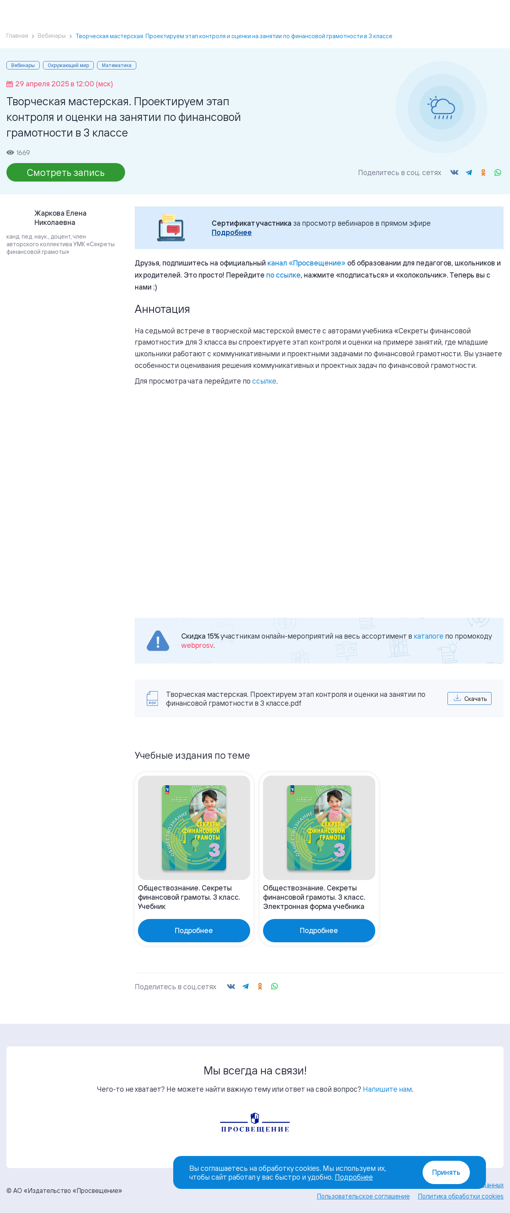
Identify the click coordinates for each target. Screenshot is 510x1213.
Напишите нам (387, 1088)
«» (306, 262)
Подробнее (232, 232)
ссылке (264, 380)
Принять (446, 1172)
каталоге (428, 635)
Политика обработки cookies (461, 1196)
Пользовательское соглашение (363, 1196)
